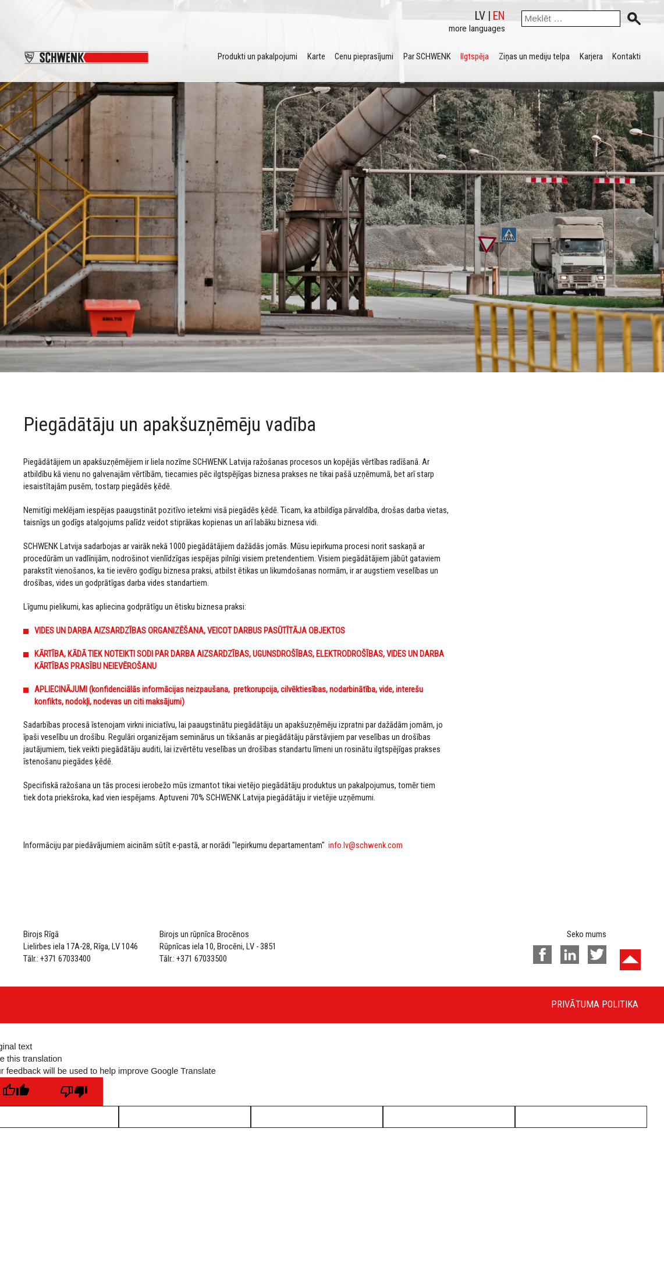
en (499, 16)
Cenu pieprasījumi (364, 56)
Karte (316, 56)
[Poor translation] (74, 1091)
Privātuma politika (594, 1004)
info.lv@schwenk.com (365, 845)
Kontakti (626, 56)
